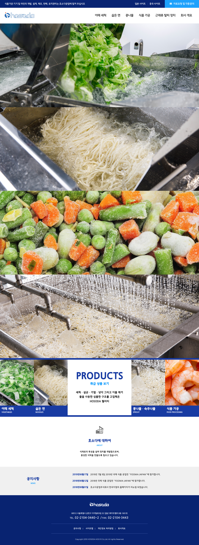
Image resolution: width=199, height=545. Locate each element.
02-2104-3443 (118, 517)
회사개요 (121, 529)
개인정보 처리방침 (105, 529)
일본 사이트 (140, 4)
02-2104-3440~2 (87, 517)
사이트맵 (89, 529)
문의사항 (77, 529)
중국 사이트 (154, 4)
